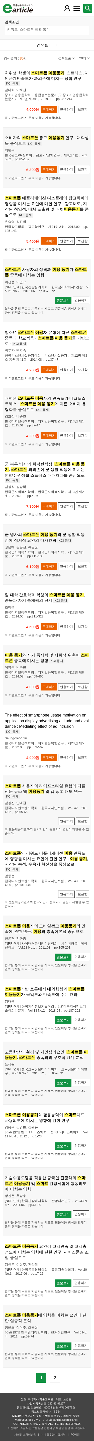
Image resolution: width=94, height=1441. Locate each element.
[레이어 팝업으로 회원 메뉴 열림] (67, 8)
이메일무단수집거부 (53, 1434)
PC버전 (75, 1434)
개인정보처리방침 (25, 1434)
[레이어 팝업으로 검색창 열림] (87, 8)
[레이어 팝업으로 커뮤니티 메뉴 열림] (76, 8)
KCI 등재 (12, 83)
